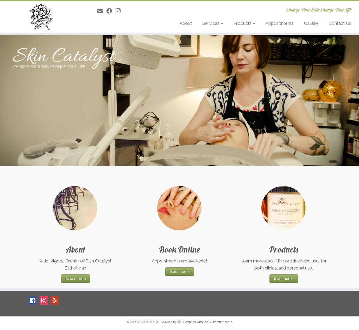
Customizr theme (220, 322)
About (186, 23)
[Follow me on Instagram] (120, 11)
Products (244, 23)
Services (212, 23)
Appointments (280, 23)
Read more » (75, 279)
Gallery (311, 23)
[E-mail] (101, 11)
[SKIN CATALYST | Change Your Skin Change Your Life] (41, 17)
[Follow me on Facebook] (111, 11)
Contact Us (340, 23)
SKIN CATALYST (147, 322)
